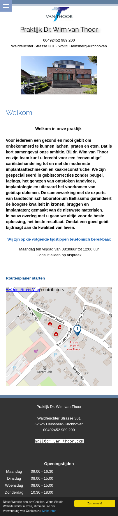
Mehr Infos (49, 511)
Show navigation (6, 6)
